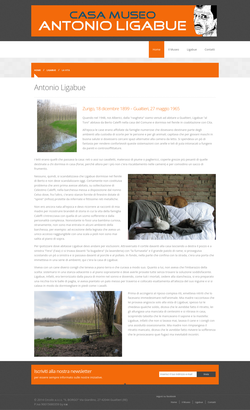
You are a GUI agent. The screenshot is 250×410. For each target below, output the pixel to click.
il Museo (186, 402)
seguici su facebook (166, 396)
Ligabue (192, 49)
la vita (66, 70)
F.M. (66, 404)
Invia (206, 374)
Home (157, 49)
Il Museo (173, 49)
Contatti (210, 49)
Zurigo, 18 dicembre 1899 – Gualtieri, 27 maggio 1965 (131, 109)
